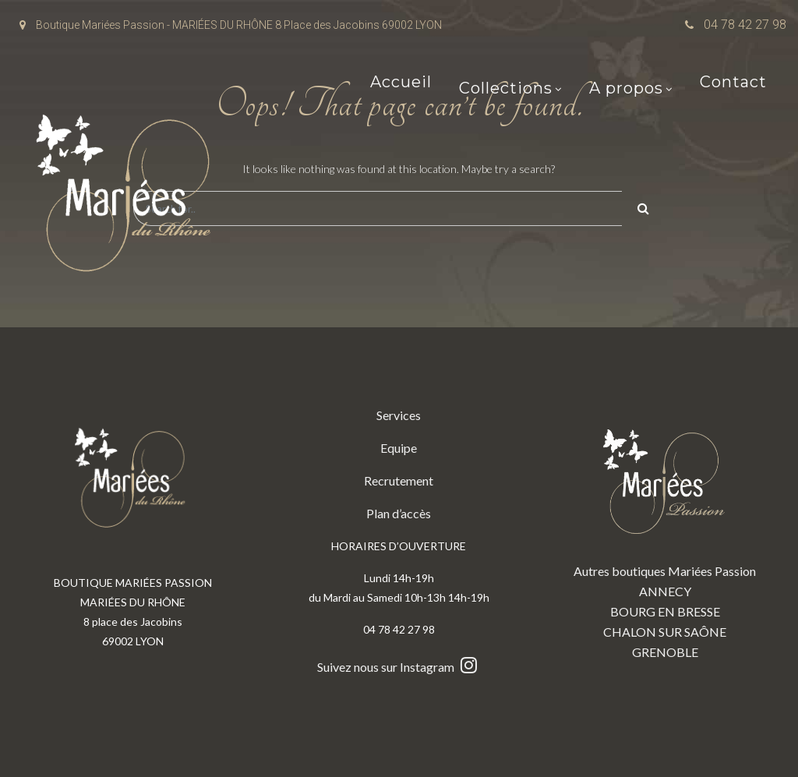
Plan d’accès (398, 513)
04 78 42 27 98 (745, 24)
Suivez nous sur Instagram (399, 666)
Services (398, 415)
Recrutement (398, 480)
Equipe (398, 447)
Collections (506, 89)
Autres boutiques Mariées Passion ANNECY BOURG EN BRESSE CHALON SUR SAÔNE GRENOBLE (665, 532)
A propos (626, 89)
